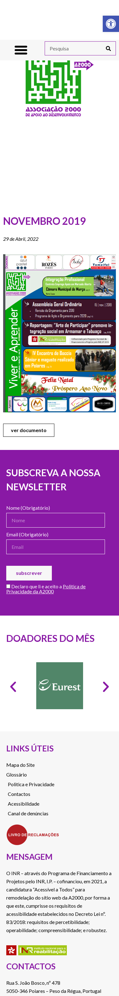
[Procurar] (109, 48)
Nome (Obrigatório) (28, 508)
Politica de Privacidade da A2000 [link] (46, 588)
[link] (111, 24)
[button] (21, 50)
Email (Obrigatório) (27, 534)
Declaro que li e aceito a (46, 589)
